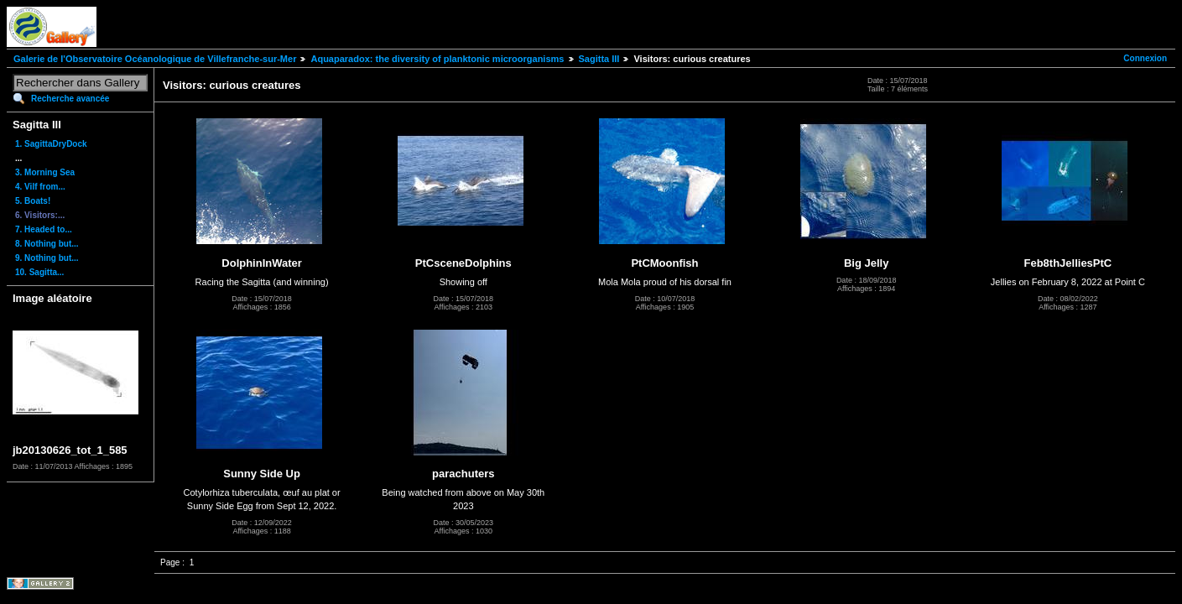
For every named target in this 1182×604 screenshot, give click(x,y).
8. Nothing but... (47, 243)
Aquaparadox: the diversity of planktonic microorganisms (437, 59)
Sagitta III (599, 59)
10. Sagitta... (39, 272)
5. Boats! (32, 201)
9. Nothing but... (47, 258)
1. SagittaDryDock (51, 143)
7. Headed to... (43, 229)
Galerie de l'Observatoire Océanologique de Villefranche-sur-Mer (154, 59)
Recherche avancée (70, 98)
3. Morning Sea (45, 172)
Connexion (1145, 58)
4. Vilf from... (40, 186)
